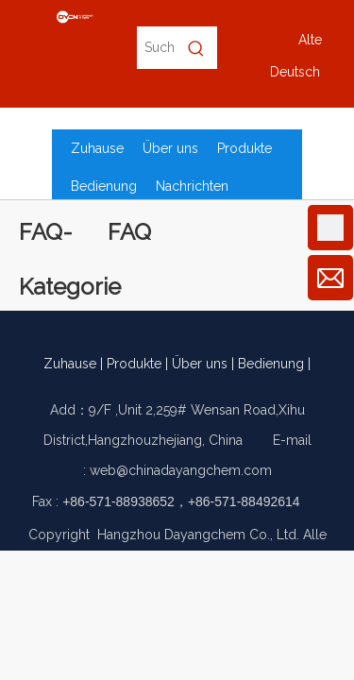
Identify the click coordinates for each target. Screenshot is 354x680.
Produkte (134, 363)
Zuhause (69, 363)
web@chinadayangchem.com (181, 470)
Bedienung (271, 363)
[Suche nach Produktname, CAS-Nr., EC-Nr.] (156, 47)
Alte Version (310, 44)
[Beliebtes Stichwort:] (196, 47)
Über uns (200, 363)
